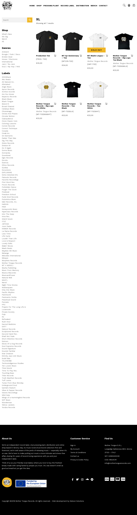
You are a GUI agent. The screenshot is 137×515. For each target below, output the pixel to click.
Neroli (4, 282)
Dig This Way (7, 141)
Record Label (67, 6)
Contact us (74, 456)
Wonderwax (7, 402)
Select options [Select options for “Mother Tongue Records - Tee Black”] (81, 104)
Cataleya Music (8, 109)
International (7, 62)
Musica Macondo (9, 273)
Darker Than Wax (9, 138)
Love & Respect (8, 241)
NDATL (5, 280)
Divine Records (8, 143)
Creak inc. (6, 133)
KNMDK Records (9, 229)
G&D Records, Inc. (9, 202)
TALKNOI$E (7, 361)
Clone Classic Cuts (9, 121)
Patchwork (6, 295)
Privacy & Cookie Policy (79, 460)
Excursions (6, 170)
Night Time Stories (10, 285)
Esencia (5, 163)
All (3, 41)
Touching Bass (8, 373)
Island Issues (7, 219)
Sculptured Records (10, 331)
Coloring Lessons (9, 124)
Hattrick (5, 204)
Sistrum (5, 341)
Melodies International (11, 256)
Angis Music (7, 87)
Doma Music (7, 150)
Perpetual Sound (9, 300)
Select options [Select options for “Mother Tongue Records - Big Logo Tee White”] (56, 104)
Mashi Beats (7, 248)
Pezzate (5, 302)
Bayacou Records (9, 97)
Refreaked (6, 319)
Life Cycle (6, 236)
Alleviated (6, 84)
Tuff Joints (6, 380)
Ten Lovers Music (9, 366)
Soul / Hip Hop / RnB (11, 67)
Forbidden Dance (9, 187)
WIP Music (6, 400)
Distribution (82, 6)
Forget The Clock (9, 190)
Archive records (8, 92)
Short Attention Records (12, 339)
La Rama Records (9, 231)
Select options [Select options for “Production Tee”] (56, 56)
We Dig (5, 37)
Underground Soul (9, 385)
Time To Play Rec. (9, 371)
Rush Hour (6, 322)
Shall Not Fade (8, 336)
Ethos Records (8, 165)
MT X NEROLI (7, 265)
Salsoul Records (8, 329)
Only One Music (8, 290)
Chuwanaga (6, 111)
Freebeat (5, 192)
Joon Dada (6, 226)
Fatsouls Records (9, 177)
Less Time (6, 234)
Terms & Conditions (78, 452)
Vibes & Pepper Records (12, 390)
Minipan (5, 258)
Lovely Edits (7, 243)
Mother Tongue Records (12, 263)
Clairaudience (7, 119)
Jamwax (5, 224)
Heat (4, 207)
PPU (3, 305)
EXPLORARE (7, 172)
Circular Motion (8, 116)
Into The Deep (8, 214)
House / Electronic (10, 59)
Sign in (73, 445)
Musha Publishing (9, 268)
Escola (4, 160)
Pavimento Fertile (9, 297)
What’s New (7, 34)
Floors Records (8, 185)
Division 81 (6, 145)
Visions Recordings (9, 393)
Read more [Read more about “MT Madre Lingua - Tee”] (107, 56)
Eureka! (5, 168)
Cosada (5, 131)
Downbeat (6, 155)
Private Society (8, 312)
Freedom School (9, 194)
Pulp (4, 314)
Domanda (6, 153)
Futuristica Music (9, 199)
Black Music (7, 99)
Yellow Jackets (8, 405)
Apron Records (8, 89)
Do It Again (6, 148)
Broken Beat (7, 57)
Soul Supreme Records (11, 346)
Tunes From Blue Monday (12, 383)
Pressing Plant (51, 6)
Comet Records (8, 126)
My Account (75, 449)
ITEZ (4, 221)
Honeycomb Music (9, 209)
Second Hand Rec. (9, 334)
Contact (103, 6)
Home (32, 6)
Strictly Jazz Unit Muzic (12, 356)
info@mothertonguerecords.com (118, 463)
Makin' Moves (7, 246)
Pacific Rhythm (8, 292)
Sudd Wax (6, 358)
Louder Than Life (9, 239)
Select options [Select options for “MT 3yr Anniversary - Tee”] (81, 56)
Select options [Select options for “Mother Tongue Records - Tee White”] (107, 104)
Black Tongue (7, 101)
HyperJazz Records (10, 212)
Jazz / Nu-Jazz (8, 64)
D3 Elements (7, 136)
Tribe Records (8, 376)
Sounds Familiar (8, 351)
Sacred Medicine (9, 324)
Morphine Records (9, 260)
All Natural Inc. (8, 82)
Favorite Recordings (10, 180)
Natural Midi (7, 278)
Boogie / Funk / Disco (11, 54)
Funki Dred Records (10, 197)
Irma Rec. (6, 216)
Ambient (5, 52)
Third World (7, 368)
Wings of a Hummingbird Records (16, 397)
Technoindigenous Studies (13, 363)
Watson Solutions (77, 501)
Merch (94, 6)
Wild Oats (6, 395)
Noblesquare (7, 287)
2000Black (6, 77)
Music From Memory (10, 270)
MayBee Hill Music (9, 251)
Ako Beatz (6, 79)
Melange (5, 253)
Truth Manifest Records (12, 378)
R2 (3, 317)
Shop (39, 6)
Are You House (8, 94)
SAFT (4, 327)
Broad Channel (8, 106)
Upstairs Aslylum (9, 388)
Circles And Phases (10, 114)
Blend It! (5, 104)
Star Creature (7, 354)
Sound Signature (9, 349)
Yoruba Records (8, 407)
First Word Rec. (8, 182)
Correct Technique (9, 128)
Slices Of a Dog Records (12, 344)
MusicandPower (8, 275)
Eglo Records (7, 158)
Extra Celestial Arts (10, 175)
